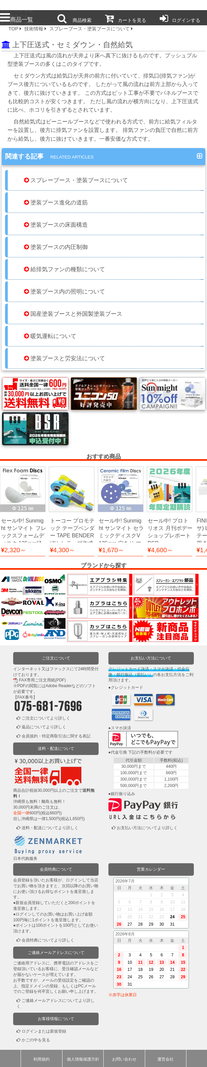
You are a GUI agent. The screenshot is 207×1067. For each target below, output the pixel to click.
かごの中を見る (36, 1040)
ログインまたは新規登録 (44, 1031)
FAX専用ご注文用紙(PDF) (42, 679)
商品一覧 (16, 19)
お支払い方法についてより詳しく (147, 827)
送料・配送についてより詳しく (50, 827)
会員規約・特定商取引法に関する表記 (56, 735)
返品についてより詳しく (44, 726)
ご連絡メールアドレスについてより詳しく (56, 1003)
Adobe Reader (59, 685)
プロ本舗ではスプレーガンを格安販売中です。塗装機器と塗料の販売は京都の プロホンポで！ (16, 5)
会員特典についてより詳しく (48, 939)
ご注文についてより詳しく (46, 717)
